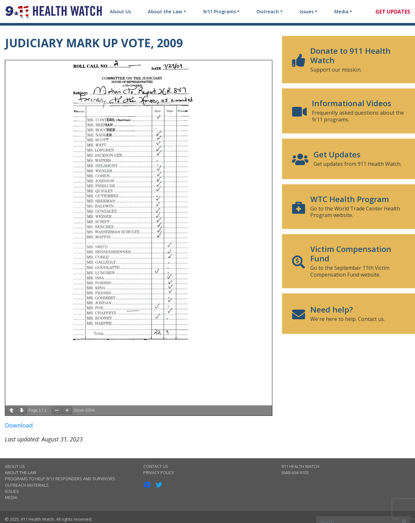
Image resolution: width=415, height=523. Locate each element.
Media (341, 11)
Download (19, 425)
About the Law (165, 11)
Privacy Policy (158, 472)
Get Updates (392, 11)
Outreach (267, 11)
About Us (120, 11)
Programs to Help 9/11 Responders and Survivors (60, 479)
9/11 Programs (219, 11)
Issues (307, 11)
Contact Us (155, 466)
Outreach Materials (27, 485)
